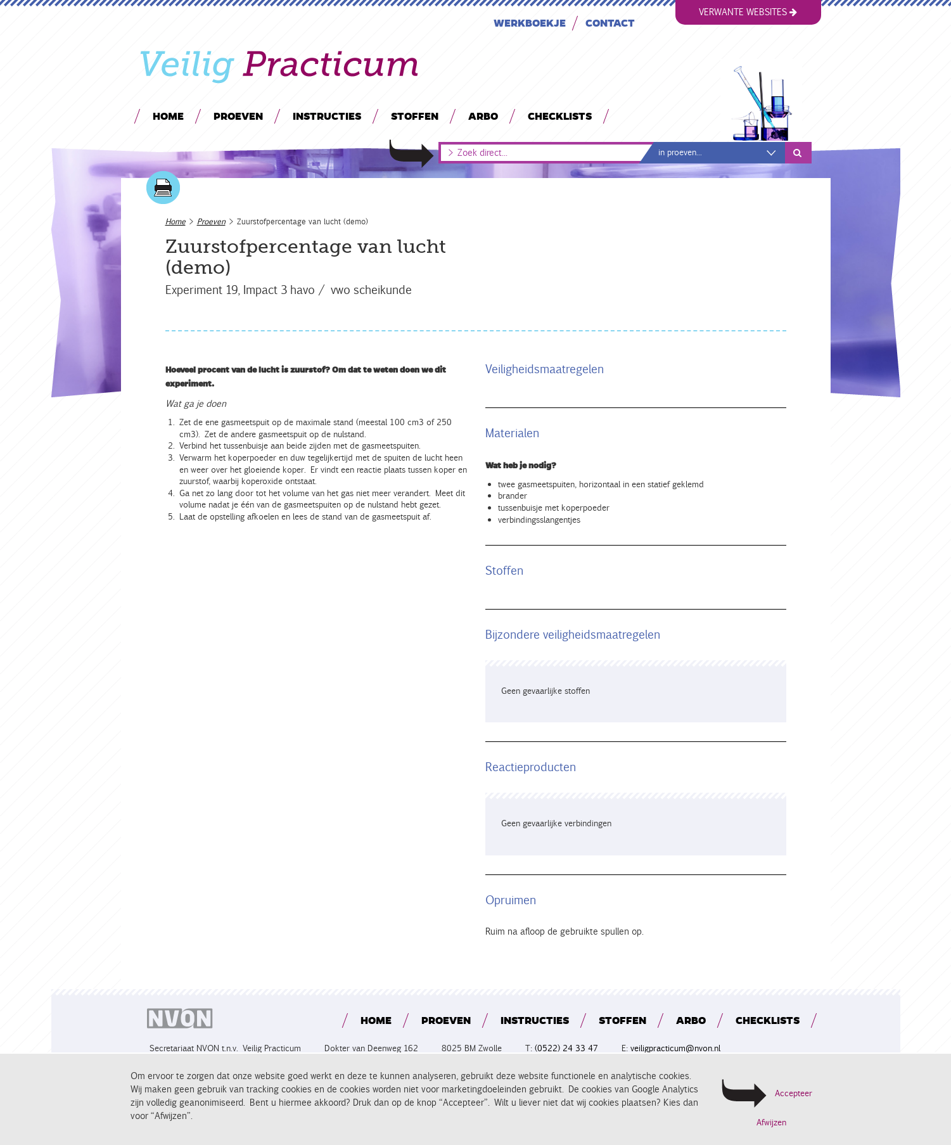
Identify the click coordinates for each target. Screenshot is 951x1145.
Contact (609, 22)
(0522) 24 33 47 (566, 1048)
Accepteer (793, 1093)
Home (167, 115)
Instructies (326, 115)
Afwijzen (771, 1123)
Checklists (559, 115)
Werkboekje (529, 22)
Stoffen (414, 115)
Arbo (482, 115)
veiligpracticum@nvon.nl (675, 1048)
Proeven (237, 115)
